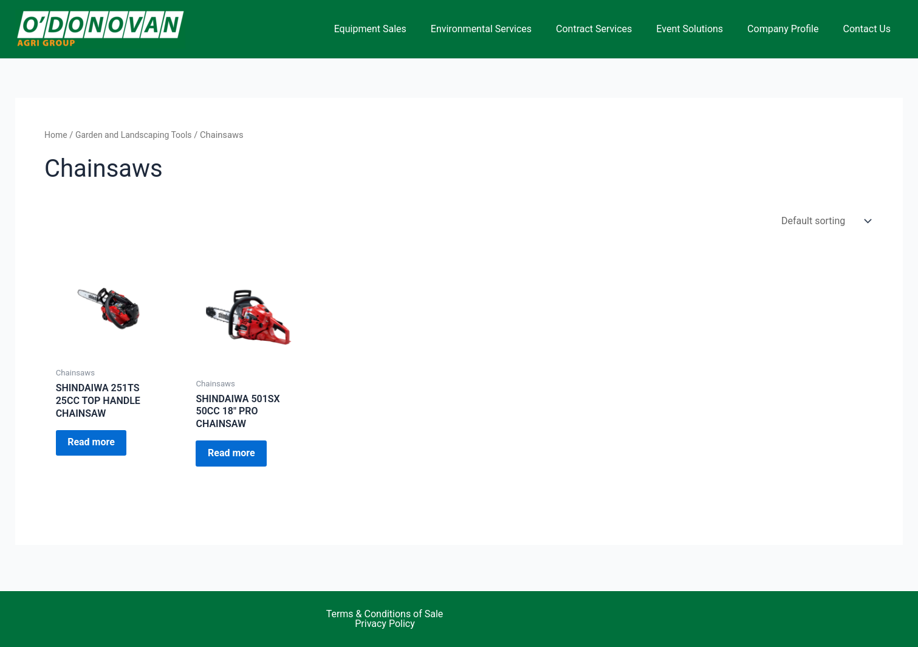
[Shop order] (825, 220)
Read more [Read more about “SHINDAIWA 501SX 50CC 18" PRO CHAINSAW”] (238, 456)
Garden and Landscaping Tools (138, 134)
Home (56, 134)
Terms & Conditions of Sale (385, 614)
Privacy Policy (385, 624)
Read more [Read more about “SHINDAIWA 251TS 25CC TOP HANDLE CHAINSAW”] (98, 445)
